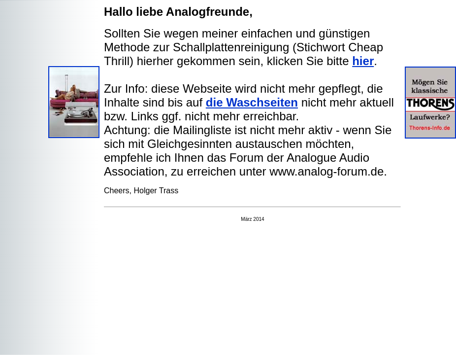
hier (363, 61)
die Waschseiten (252, 102)
